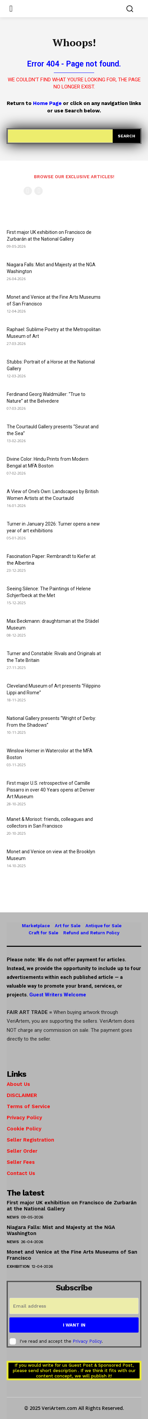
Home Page (47, 103)
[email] (74, 1306)
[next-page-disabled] (38, 191)
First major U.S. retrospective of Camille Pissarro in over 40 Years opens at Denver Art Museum (51, 789)
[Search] (126, 136)
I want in (74, 1325)
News (12, 1217)
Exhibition (18, 1266)
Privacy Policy (87, 1341)
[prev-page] (28, 191)
